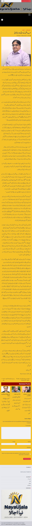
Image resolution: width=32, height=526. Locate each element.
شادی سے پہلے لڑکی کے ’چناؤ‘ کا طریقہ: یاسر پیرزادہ (5, 395)
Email (14, 441)
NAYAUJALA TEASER (25, 472)
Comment (28, 425)
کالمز (23, 30)
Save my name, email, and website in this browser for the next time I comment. (15, 454)
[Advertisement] (10, 20)
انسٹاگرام (29, 485)
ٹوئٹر (30, 481)
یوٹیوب (29, 483)
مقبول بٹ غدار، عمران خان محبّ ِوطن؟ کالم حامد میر (27, 395)
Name (29, 441)
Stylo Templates (21, 524)
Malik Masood (8, 524)
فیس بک (29, 479)
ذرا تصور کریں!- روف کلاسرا (17, 394)
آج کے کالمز (28, 30)
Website (29, 447)
